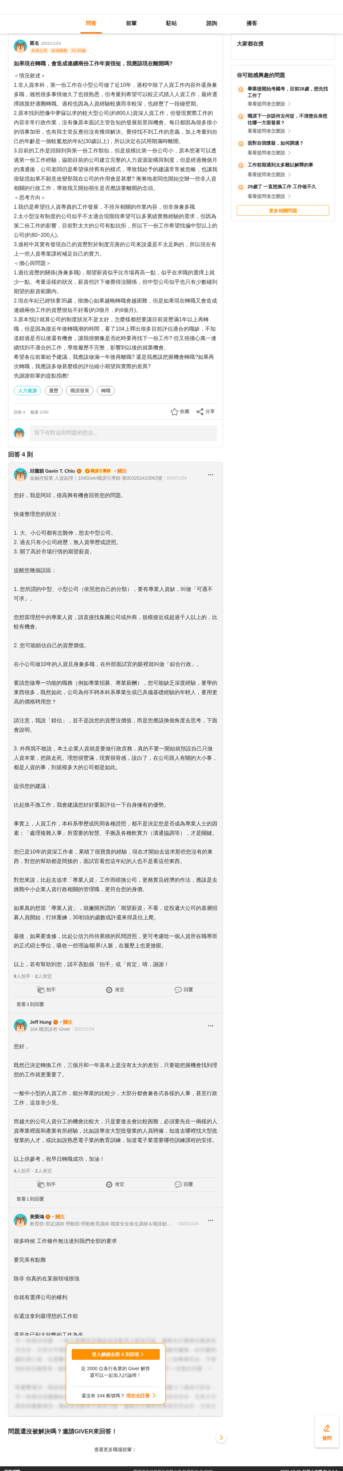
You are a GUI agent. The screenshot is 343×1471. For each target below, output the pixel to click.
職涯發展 (79, 390)
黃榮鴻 (37, 1216)
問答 (91, 23)
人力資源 (27, 390)
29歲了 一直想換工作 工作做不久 (282, 186)
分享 (210, 411)
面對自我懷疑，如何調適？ (276, 143)
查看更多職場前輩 (113, 1449)
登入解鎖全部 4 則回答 (115, 1354)
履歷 (53, 390)
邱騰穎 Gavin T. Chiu (52, 471)
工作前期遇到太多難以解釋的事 (280, 165)
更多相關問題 (283, 210)
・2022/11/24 (174, 478)
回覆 (188, 989)
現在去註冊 (138, 1395)
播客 (252, 23)
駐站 (171, 23)
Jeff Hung (41, 1022)
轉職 (106, 390)
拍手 (51, 989)
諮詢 (211, 23)
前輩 (131, 23)
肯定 (119, 989)
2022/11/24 (51, 43)
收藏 (184, 411)
